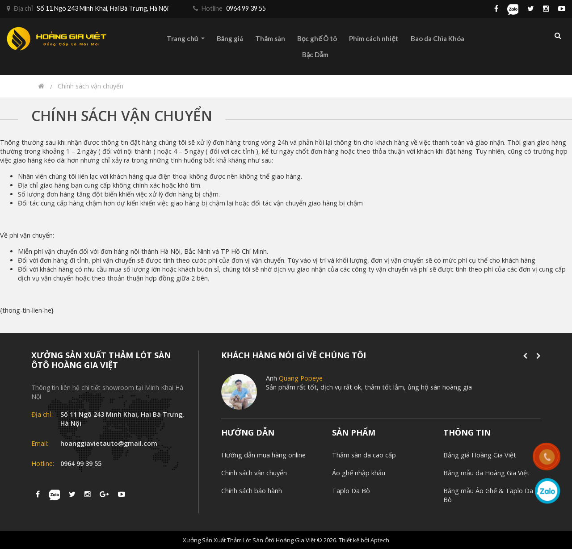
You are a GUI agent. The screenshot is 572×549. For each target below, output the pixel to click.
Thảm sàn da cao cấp (364, 455)
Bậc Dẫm (315, 54)
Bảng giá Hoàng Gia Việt (479, 455)
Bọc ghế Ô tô (317, 38)
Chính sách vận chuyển (90, 86)
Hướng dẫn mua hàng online (263, 455)
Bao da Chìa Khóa (437, 38)
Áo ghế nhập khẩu (358, 473)
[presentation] (525, 356)
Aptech (379, 540)
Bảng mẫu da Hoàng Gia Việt (486, 473)
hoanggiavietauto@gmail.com (108, 443)
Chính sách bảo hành (251, 490)
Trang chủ (186, 38)
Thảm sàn (270, 38)
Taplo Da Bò (351, 490)
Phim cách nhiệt (373, 38)
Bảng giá (230, 38)
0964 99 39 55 (80, 463)
